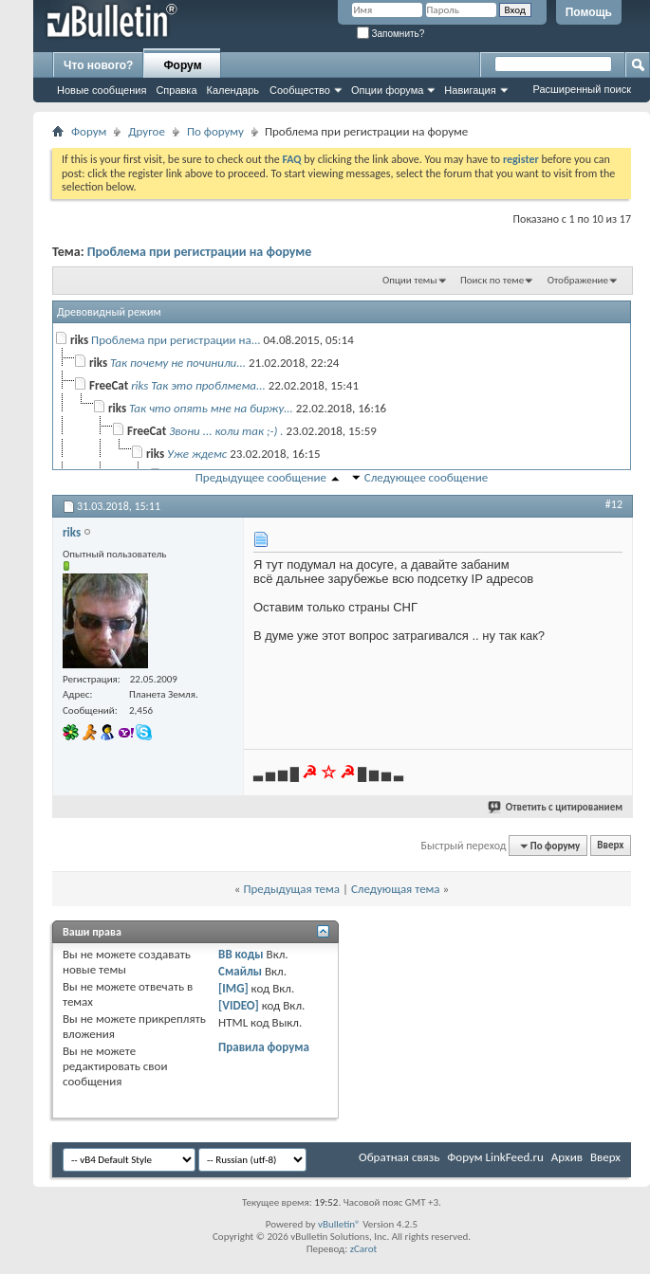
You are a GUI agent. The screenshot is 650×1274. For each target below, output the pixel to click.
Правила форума (263, 1047)
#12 (613, 504)
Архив (567, 1157)
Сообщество (299, 90)
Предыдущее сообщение (260, 477)
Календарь (233, 90)
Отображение (578, 280)
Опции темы (409, 280)
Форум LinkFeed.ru (495, 1157)
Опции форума (387, 90)
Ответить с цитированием (556, 807)
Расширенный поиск (581, 89)
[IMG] (233, 988)
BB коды (241, 954)
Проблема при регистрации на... (175, 340)
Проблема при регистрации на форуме (199, 252)
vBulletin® (339, 1224)
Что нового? (98, 65)
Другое (146, 131)
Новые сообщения (101, 90)
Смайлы (240, 971)
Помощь (589, 12)
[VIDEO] (238, 1005)
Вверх (610, 846)
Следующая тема (395, 889)
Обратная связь (399, 1157)
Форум (182, 65)
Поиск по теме (492, 280)
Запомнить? (391, 33)
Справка (176, 90)
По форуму (215, 131)
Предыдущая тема (291, 889)
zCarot (364, 1249)
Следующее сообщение (426, 477)
